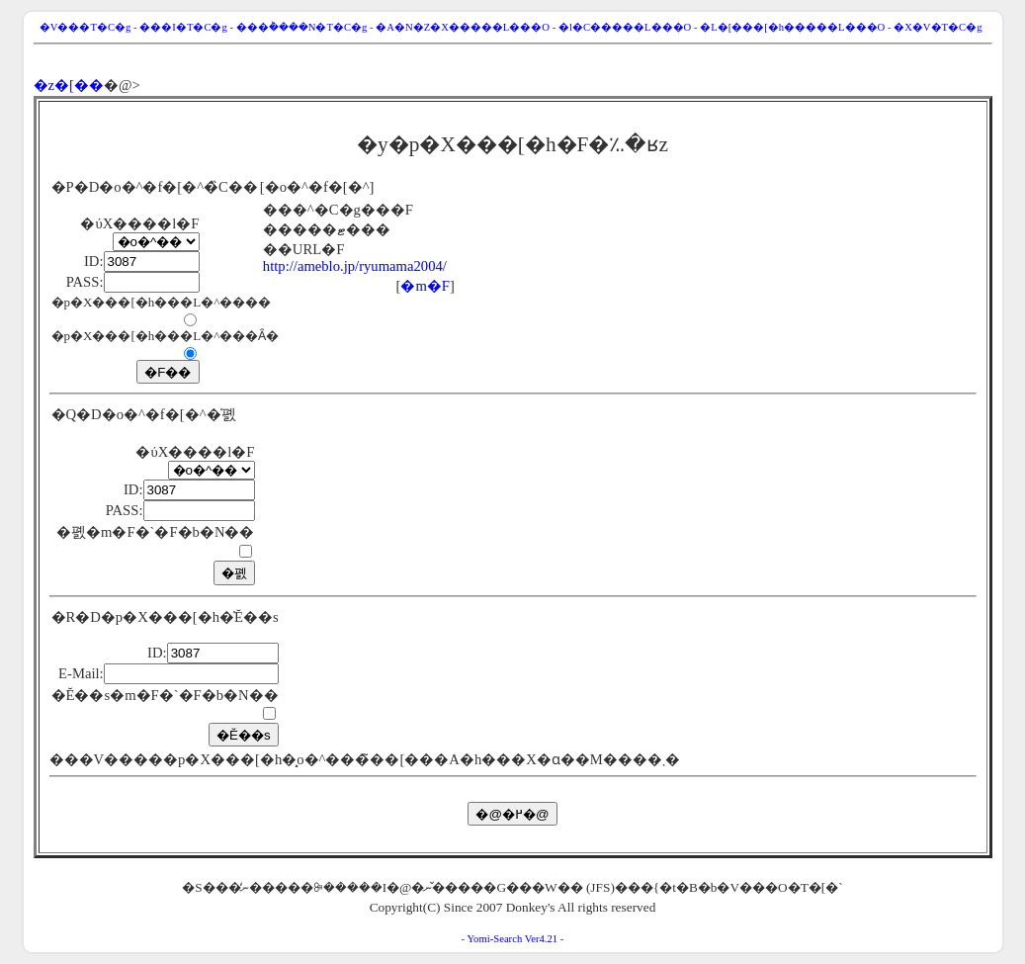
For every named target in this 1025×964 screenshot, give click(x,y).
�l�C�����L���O (624, 27)
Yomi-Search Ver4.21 (512, 938)
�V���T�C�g (85, 27)
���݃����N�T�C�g (302, 27)
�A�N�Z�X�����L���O (463, 27)
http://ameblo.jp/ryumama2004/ (355, 266)
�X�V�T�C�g (938, 27)
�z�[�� (69, 85)
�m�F (425, 286)
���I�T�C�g (183, 27)
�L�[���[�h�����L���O (792, 27)
